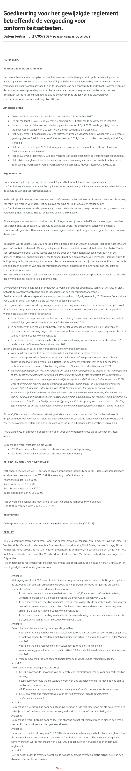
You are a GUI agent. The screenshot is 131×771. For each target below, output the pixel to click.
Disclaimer (60, 768)
